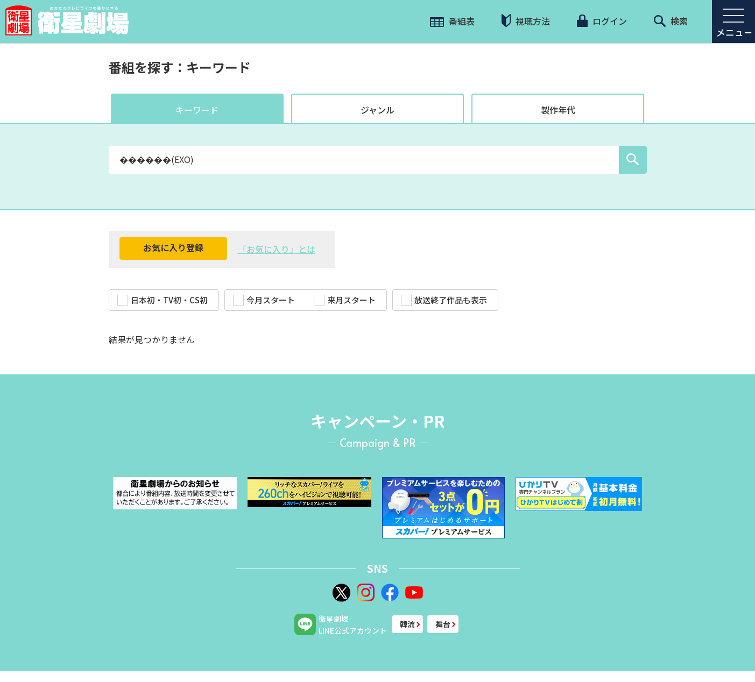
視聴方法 (526, 20)
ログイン (601, 21)
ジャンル (377, 109)
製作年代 (558, 109)
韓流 (407, 624)
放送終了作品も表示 (444, 300)
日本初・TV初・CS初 (162, 300)
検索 (671, 21)
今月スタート (264, 300)
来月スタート (345, 300)
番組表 (452, 21)
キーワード (196, 109)
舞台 (442, 624)
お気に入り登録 (173, 247)
